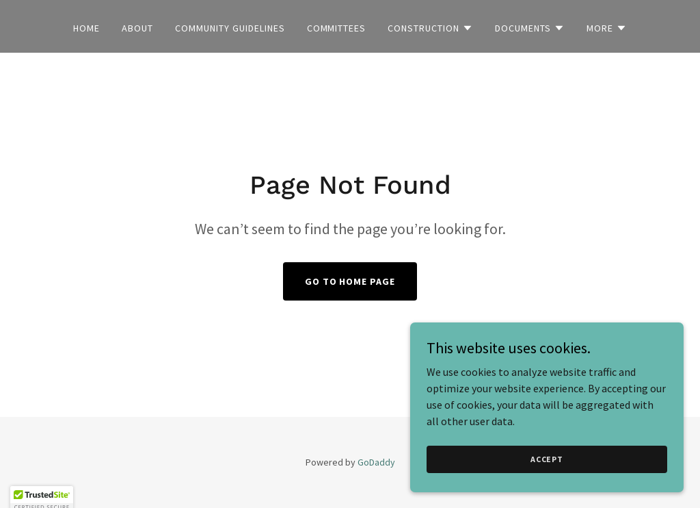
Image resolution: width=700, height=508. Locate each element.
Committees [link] (336, 28)
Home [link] (86, 28)
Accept (546, 459)
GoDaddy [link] (376, 462)
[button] (430, 28)
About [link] (137, 28)
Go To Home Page (350, 281)
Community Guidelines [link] (230, 28)
